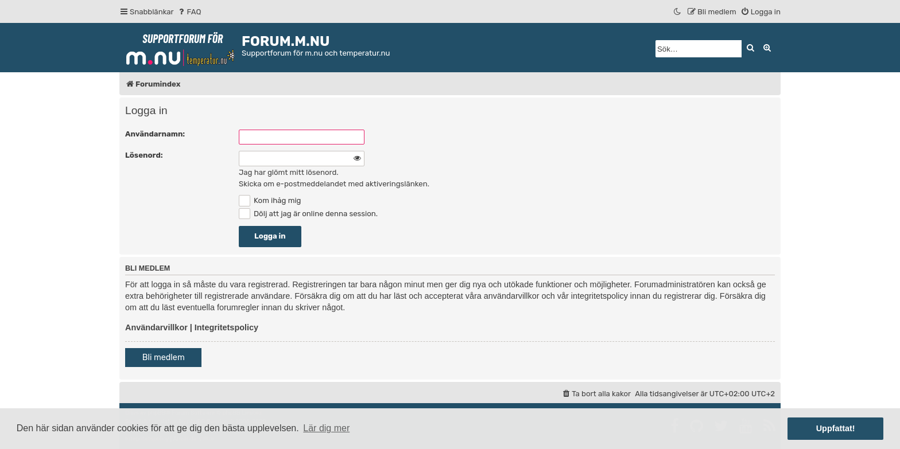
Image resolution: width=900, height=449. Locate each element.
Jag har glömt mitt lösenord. (289, 172)
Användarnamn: (155, 134)
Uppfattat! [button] (835, 428)
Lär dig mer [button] (326, 428)
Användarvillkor (156, 327)
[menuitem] (189, 11)
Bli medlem (163, 357)
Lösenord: (144, 155)
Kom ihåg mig (270, 200)
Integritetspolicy (226, 327)
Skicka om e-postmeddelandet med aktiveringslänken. (334, 183)
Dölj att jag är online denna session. (308, 213)
